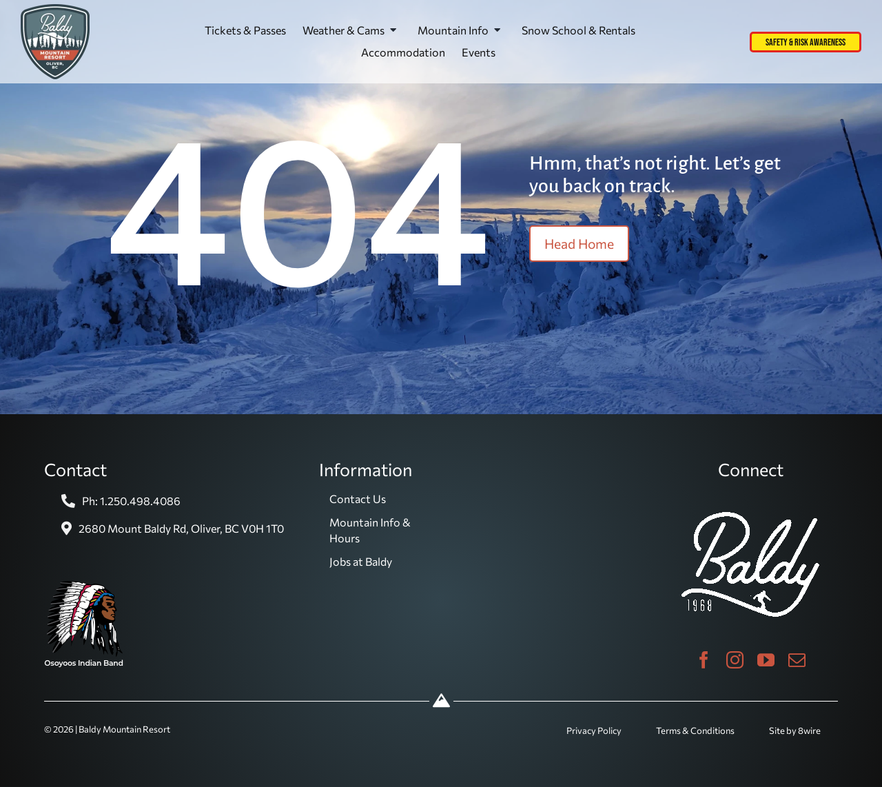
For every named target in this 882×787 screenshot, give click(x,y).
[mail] (797, 659)
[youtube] (766, 659)
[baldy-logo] (55, 10)
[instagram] (734, 659)
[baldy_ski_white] (750, 517)
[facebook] (703, 659)
